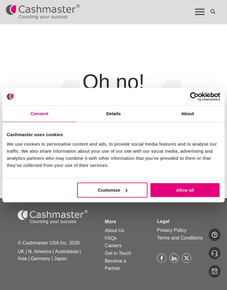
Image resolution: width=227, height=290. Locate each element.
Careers (113, 245)
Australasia (66, 251)
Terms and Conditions (180, 237)
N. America (39, 251)
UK (21, 251)
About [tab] (187, 113)
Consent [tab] (39, 113)
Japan (60, 258)
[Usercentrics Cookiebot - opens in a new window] (194, 96)
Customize (112, 190)
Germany (40, 258)
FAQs (111, 238)
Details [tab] (113, 113)
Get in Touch (118, 253)
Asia (22, 258)
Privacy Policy (172, 230)
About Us (114, 230)
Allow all (185, 190)
